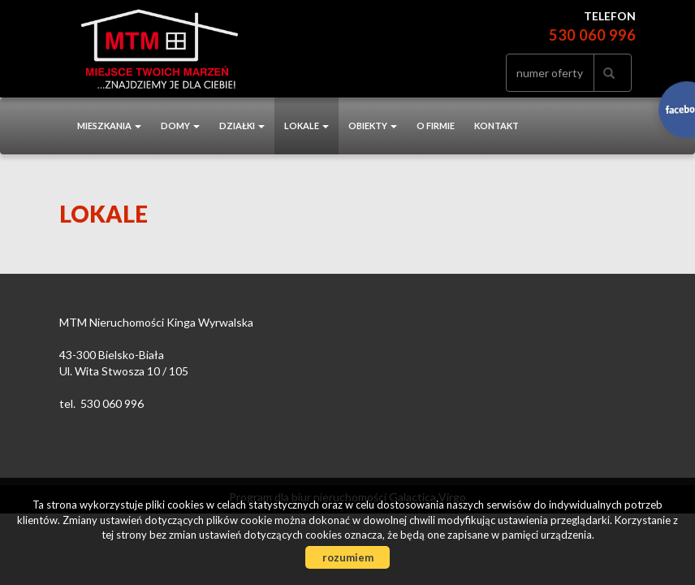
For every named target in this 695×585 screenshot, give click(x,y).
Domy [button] (180, 125)
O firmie (436, 125)
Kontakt (496, 125)
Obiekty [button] (372, 125)
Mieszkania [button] (109, 125)
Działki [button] (242, 125)
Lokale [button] (306, 125)
